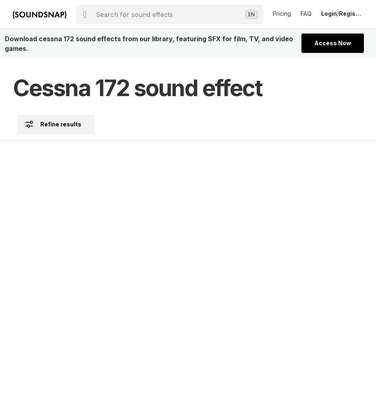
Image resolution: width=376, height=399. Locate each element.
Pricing (282, 13)
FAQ (306, 13)
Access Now (332, 43)
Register (351, 13)
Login (329, 13)
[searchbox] (169, 14)
